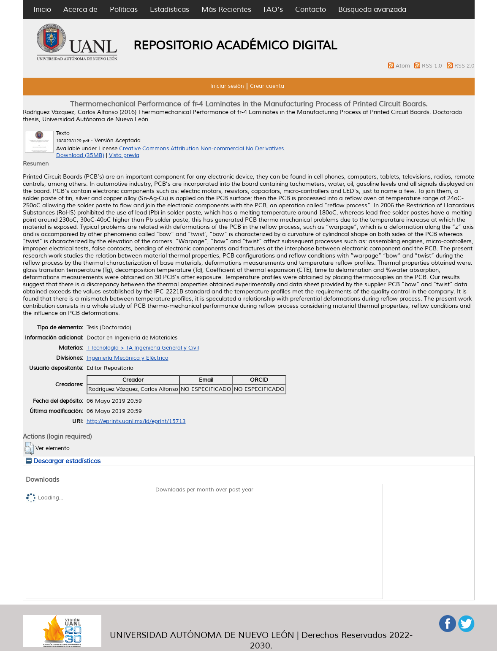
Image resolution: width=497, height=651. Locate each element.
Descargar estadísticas (63, 461)
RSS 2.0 (464, 65)
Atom (404, 65)
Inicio (42, 9)
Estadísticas (169, 9)
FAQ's (273, 9)
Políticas (124, 9)
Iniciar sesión (227, 86)
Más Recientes (226, 9)
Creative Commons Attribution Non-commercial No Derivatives (201, 148)
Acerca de (80, 9)
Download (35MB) (80, 155)
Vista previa (124, 155)
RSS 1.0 (433, 65)
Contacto (310, 9)
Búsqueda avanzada (372, 9)
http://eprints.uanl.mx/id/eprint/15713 (136, 421)
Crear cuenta (267, 86)
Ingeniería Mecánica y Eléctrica (127, 358)
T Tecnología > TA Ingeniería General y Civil (143, 347)
